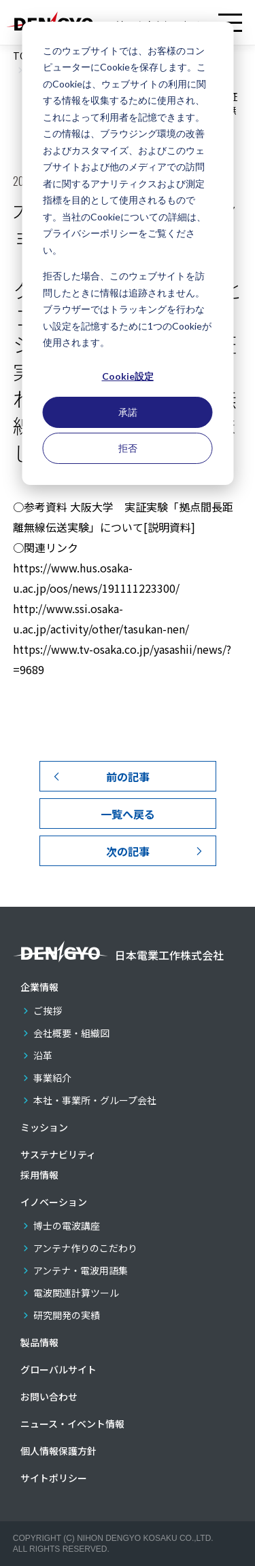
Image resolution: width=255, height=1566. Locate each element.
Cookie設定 (128, 376)
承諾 (127, 412)
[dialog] (127, 253)
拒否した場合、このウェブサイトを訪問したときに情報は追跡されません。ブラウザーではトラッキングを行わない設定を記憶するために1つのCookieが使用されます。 (127, 309)
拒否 (127, 448)
